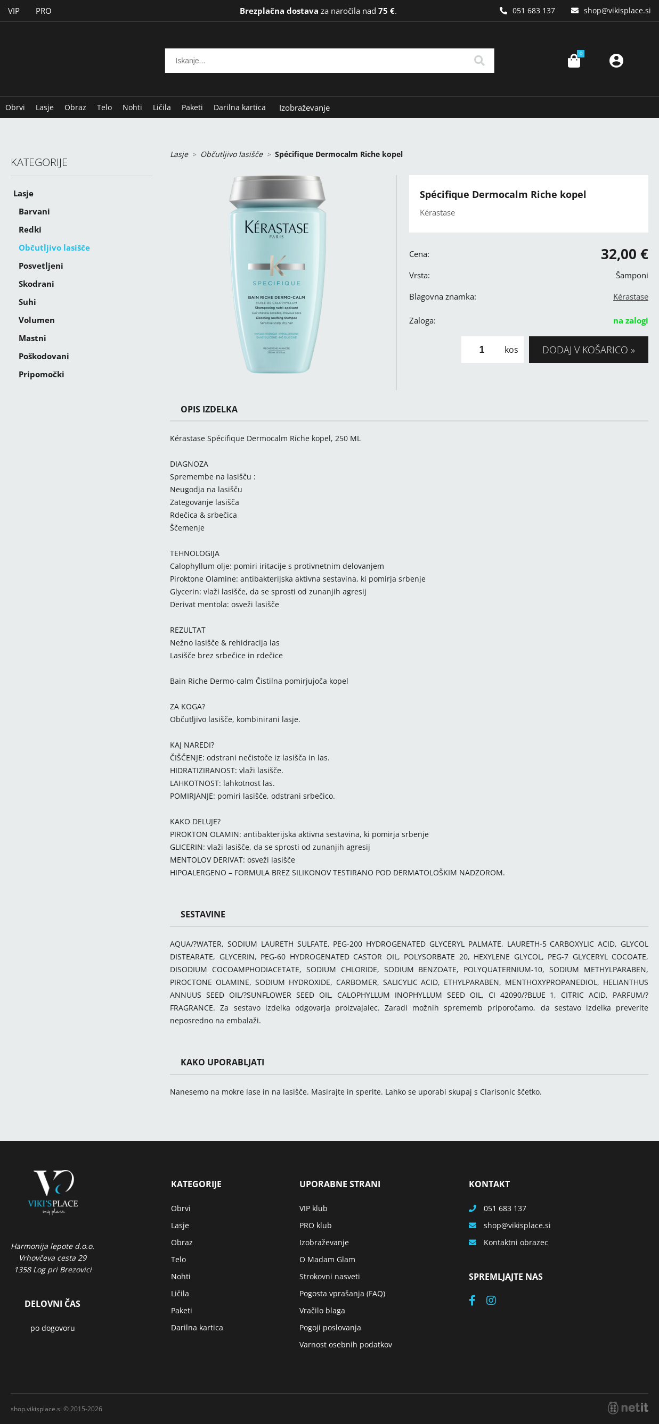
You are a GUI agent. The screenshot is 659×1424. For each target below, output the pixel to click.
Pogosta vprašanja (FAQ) (342, 1293)
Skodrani (36, 283)
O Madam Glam (327, 1259)
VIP (14, 10)
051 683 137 (533, 10)
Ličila (162, 107)
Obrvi (15, 107)
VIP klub (313, 1208)
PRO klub (315, 1225)
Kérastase (630, 296)
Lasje (45, 107)
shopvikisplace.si (617, 10)
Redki (30, 229)
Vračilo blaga (322, 1310)
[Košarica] (573, 60)
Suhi (27, 301)
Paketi (192, 107)
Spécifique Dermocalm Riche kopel (339, 154)
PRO (44, 10)
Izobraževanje (304, 107)
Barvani (34, 211)
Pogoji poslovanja (330, 1327)
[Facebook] (477, 1301)
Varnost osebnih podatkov (345, 1344)
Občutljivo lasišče (54, 247)
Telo (104, 107)
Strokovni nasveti (329, 1276)
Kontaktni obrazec (516, 1242)
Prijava (616, 60)
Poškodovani (44, 356)
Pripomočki (41, 374)
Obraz (75, 107)
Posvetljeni (41, 265)
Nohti (132, 107)
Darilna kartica (240, 107)
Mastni (32, 338)
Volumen (37, 319)
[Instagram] (496, 1301)
